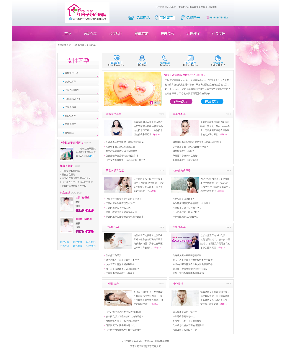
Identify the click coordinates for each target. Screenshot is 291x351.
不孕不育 (79, 45)
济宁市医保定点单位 (166, 7)
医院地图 (212, 7)
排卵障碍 (69, 133)
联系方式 (77, 246)
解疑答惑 (90, 242)
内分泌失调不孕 (73, 98)
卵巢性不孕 (70, 81)
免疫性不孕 (70, 115)
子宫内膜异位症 (73, 90)
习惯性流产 (70, 124)
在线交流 (64, 246)
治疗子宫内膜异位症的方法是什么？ (185, 75)
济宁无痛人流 (154, 346)
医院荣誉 (77, 242)
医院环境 (64, 242)
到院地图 (90, 246)
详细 (91, 156)
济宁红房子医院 (138, 346)
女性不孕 (91, 45)
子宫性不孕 (70, 107)
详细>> (156, 134)
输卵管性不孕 (71, 73)
